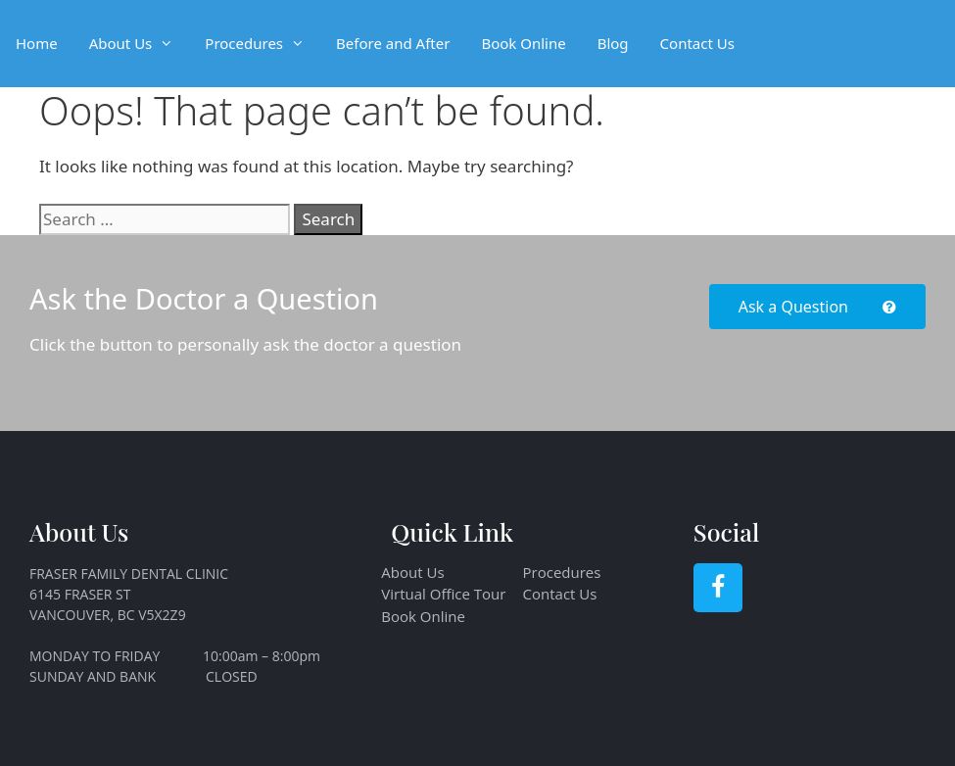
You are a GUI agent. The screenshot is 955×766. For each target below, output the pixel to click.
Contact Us (697, 43)
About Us (139, 43)
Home (37, 43)
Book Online (523, 43)
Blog (613, 43)
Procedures (262, 43)
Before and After (393, 43)
